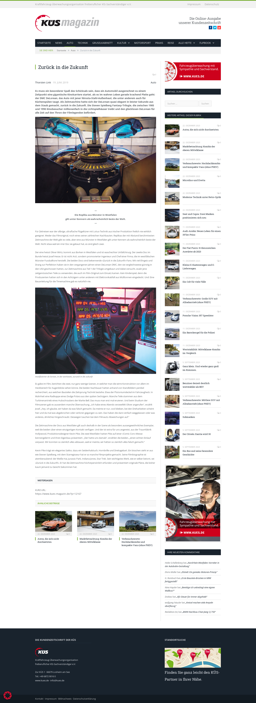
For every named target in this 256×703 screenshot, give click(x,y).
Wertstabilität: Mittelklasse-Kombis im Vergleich (201, 351)
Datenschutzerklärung (84, 698)
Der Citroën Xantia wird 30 (197, 434)
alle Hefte (185, 42)
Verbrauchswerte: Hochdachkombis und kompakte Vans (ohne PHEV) (137, 542)
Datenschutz (212, 4)
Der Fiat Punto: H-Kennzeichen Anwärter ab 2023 (199, 249)
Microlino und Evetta (194, 180)
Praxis (159, 42)
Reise (171, 42)
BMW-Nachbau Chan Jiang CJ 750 (199, 611)
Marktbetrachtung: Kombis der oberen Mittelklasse (96, 540)
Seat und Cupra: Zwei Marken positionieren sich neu (198, 215)
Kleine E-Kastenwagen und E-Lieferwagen (199, 266)
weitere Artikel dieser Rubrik (184, 115)
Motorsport (142, 42)
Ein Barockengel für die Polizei (199, 332)
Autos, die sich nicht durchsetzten (48, 540)
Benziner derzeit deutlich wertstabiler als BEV (196, 385)
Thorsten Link (43, 82)
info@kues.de (57, 680)
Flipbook (205, 42)
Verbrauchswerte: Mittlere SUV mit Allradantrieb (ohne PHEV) (201, 402)
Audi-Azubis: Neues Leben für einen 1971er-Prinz (202, 233)
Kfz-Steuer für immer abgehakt (191, 596)
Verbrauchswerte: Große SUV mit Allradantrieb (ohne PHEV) (200, 300)
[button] (7, 695)
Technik (83, 42)
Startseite (44, 42)
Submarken (189, 417)
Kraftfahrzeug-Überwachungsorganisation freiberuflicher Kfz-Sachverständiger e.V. (83, 4)
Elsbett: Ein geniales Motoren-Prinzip (199, 572)
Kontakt (39, 698)
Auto (70, 42)
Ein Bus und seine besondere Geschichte (198, 452)
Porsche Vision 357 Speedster (198, 315)
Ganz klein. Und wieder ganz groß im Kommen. (201, 368)
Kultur (121, 42)
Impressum (194, 4)
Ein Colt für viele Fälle (194, 281)
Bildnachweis (64, 698)
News (58, 42)
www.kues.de (42, 680)
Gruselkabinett (102, 42)
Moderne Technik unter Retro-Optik (202, 197)
